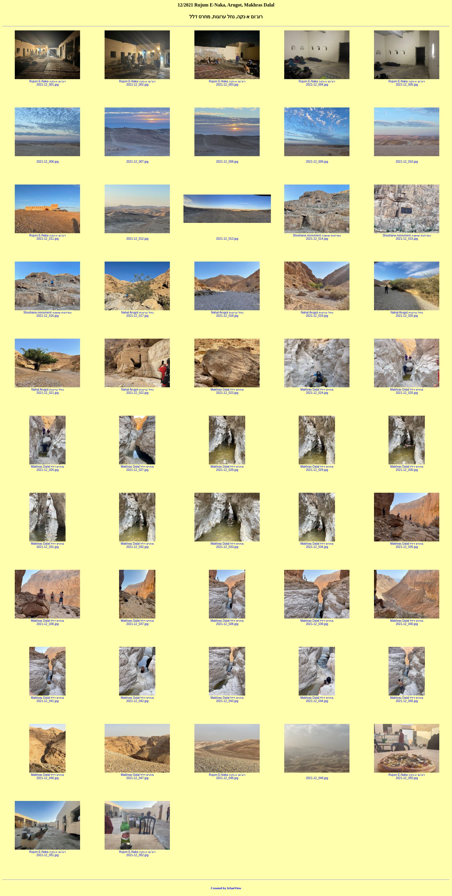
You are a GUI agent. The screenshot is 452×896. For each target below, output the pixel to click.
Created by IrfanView (226, 888)
